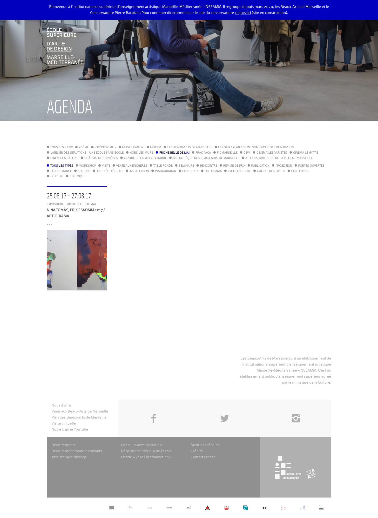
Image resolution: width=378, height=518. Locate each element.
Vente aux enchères (131, 165)
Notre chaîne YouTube (70, 429)
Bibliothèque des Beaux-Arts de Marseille (206, 158)
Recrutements (64, 445)
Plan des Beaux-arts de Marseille (79, 417)
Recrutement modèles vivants (77, 451)
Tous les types (61, 165)
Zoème (84, 147)
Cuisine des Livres (271, 171)
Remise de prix (234, 165)
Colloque (77, 176)
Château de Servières (101, 158)
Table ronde (163, 165)
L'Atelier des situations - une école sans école (87, 152)
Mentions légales (205, 445)
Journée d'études (109, 171)
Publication (260, 165)
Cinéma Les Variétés (271, 152)
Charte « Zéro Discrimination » (146, 457)
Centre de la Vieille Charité (145, 158)
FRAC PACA (203, 152)
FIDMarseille (227, 152)
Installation (139, 171)
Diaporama (213, 171)
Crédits (197, 451)
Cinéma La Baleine (64, 158)
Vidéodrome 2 (105, 147)
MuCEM (155, 147)
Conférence (300, 171)
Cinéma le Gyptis (305, 152)
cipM (246, 152)
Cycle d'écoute (239, 171)
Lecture (84, 171)
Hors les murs (141, 152)
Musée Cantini (133, 147)
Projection (284, 165)
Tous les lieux (61, 147)
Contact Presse (203, 457)
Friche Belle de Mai (174, 152)
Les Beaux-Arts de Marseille (189, 147)
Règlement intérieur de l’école (146, 451)
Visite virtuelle (64, 423)
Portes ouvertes (311, 165)
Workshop (87, 165)
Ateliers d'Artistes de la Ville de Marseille (279, 158)
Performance (61, 171)
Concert (57, 176)
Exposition (190, 171)
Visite (106, 165)
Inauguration (165, 171)
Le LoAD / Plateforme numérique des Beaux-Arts (256, 147)
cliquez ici (243, 13)
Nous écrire (61, 405)
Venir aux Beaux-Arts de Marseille (80, 411)
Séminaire (186, 165)
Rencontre (208, 165)
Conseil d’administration (141, 445)
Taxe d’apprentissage (69, 457)
